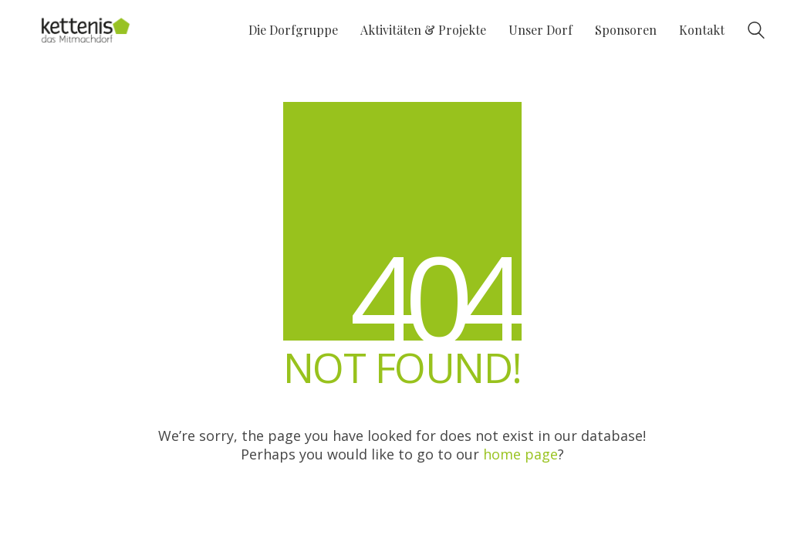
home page (520, 454)
